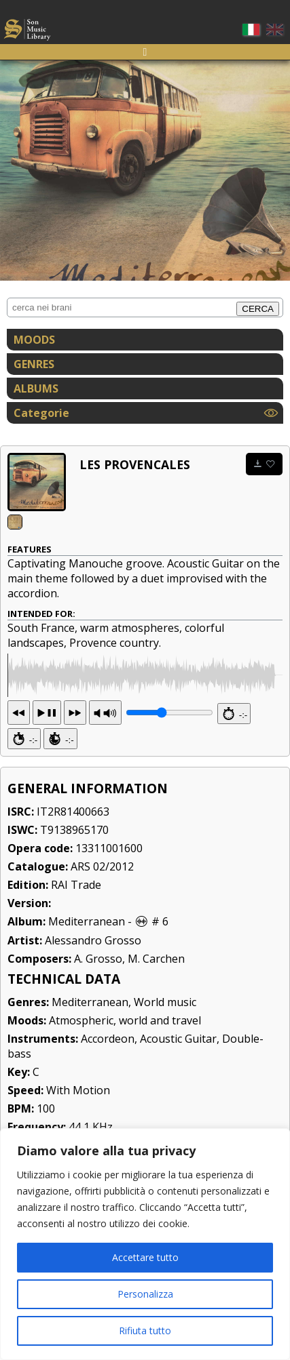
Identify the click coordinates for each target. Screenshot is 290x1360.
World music (165, 1052)
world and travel (160, 1071)
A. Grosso (98, 1009)
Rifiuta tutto (145, 1330)
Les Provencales (134, 464)
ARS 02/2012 (102, 917)
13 (47, 763)
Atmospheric (81, 1071)
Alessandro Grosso (93, 991)
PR (105, 763)
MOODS (34, 339)
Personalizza (145, 1293)
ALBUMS (36, 388)
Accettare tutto (145, 1257)
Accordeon (107, 1089)
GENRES (34, 364)
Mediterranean (86, 972)
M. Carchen (156, 1009)
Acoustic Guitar (178, 1089)
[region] (145, 1244)
